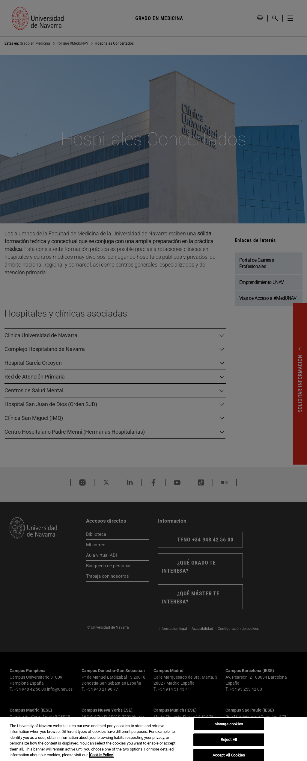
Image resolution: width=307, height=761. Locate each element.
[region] (153, 739)
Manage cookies (228, 724)
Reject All (229, 739)
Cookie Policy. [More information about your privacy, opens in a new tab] (101, 755)
